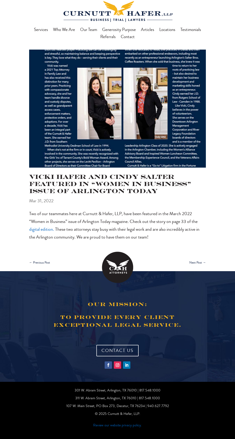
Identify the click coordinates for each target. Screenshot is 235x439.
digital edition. (41, 229)
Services (41, 30)
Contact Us (117, 350)
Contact (128, 37)
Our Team (88, 30)
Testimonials (190, 30)
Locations (167, 30)
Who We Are (64, 30)
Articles (147, 30)
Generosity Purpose (119, 30)
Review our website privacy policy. (117, 425)
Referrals (108, 37)
